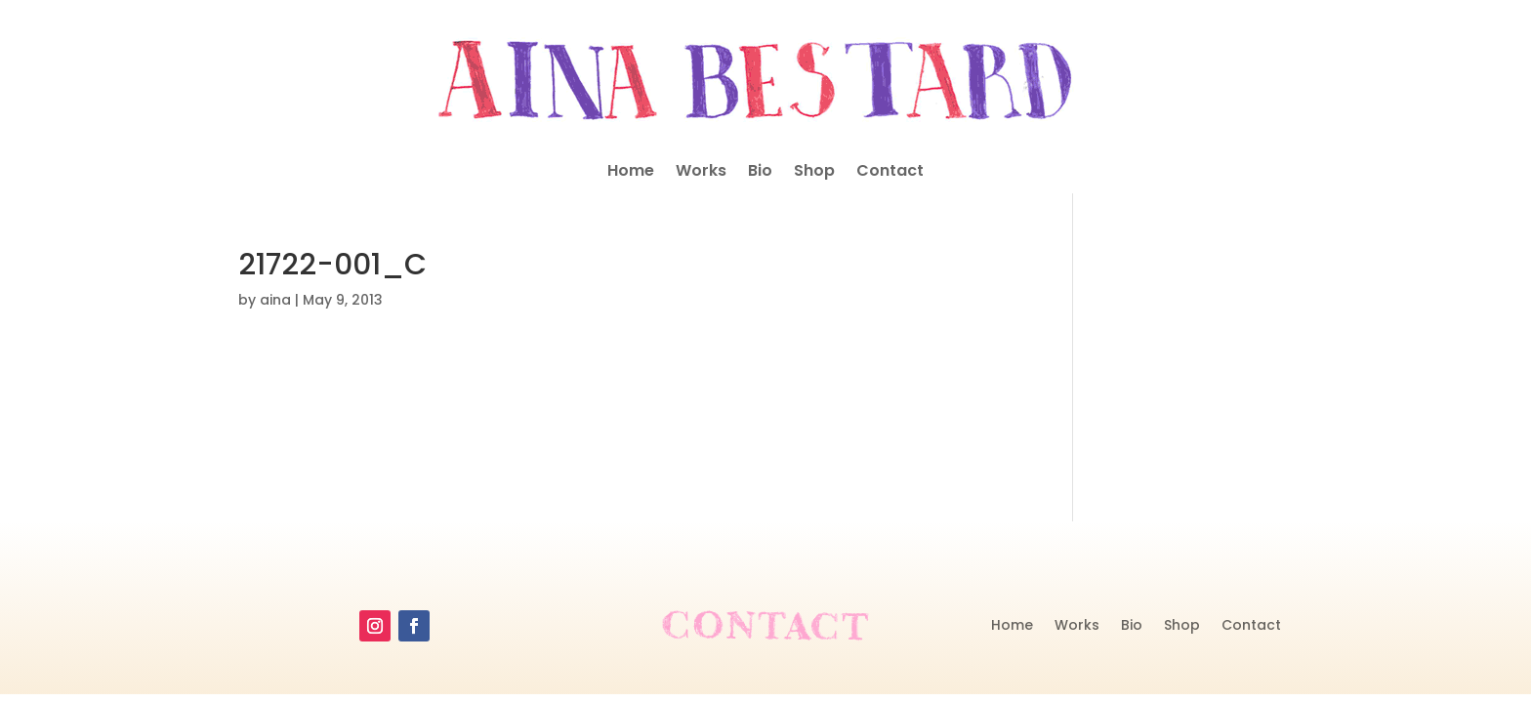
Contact (890, 173)
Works (701, 173)
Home (630, 173)
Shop (814, 173)
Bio (760, 173)
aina (275, 300)
